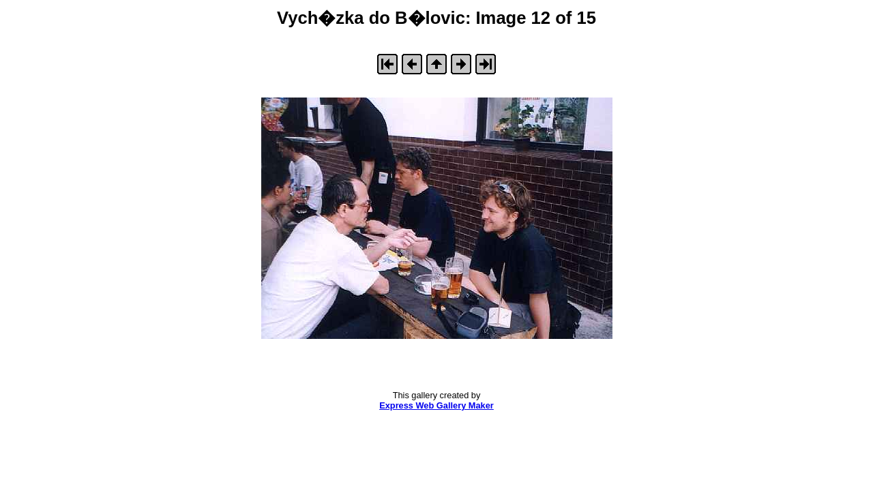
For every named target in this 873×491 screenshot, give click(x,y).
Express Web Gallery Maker (436, 405)
